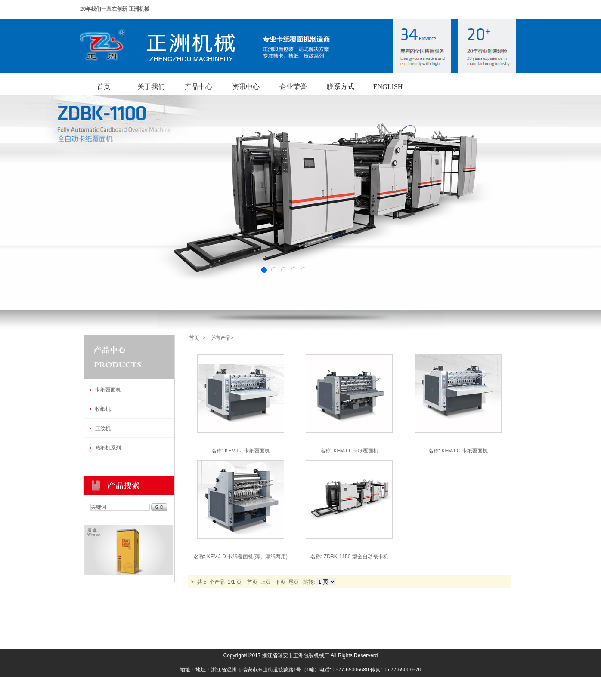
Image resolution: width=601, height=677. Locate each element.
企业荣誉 (293, 86)
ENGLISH (388, 86)
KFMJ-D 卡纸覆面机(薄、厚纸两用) (247, 557)
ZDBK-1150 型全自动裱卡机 (356, 557)
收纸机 (103, 409)
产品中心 (198, 86)
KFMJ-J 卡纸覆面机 (247, 451)
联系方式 (340, 86)
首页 (104, 86)
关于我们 (151, 86)
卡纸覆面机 (108, 390)
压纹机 (103, 428)
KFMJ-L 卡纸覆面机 (355, 451)
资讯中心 (246, 86)
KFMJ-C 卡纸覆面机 (465, 451)
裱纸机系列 (108, 448)
